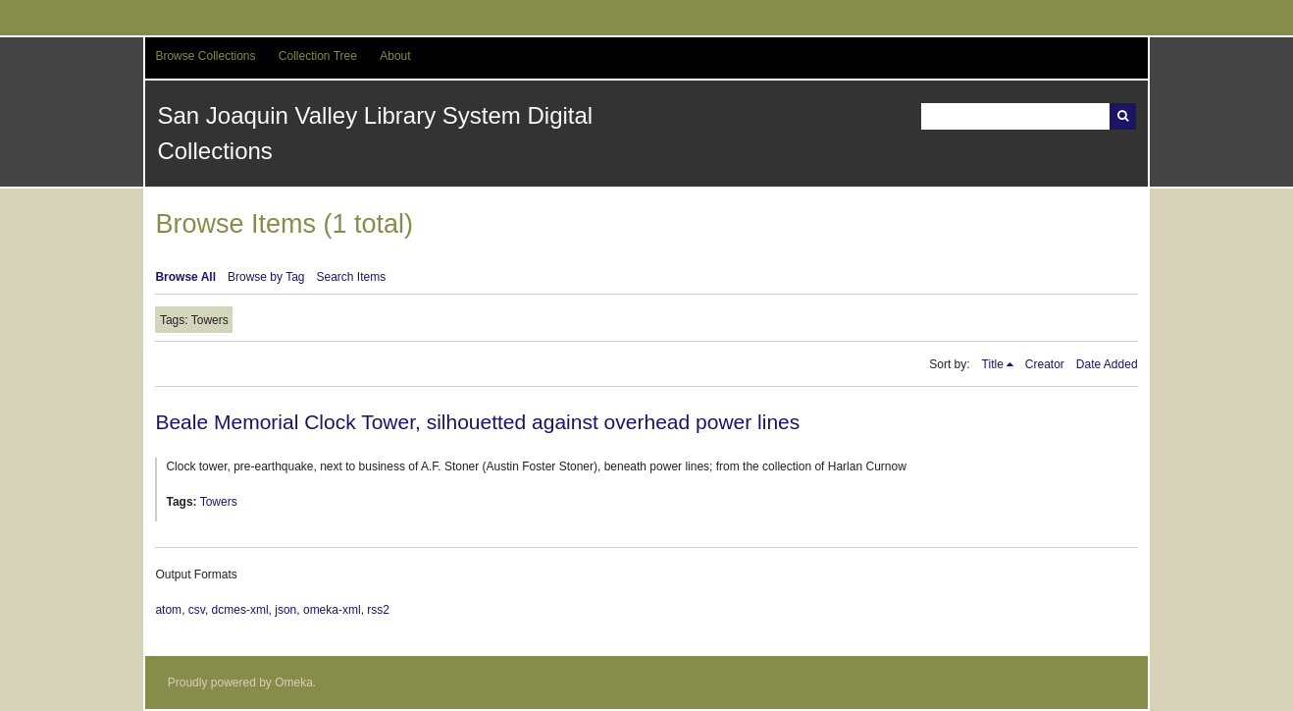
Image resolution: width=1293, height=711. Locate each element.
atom (168, 610)
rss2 (378, 610)
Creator (1044, 364)
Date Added (1107, 364)
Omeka (294, 682)
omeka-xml (332, 610)
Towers (218, 502)
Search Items (352, 277)
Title (993, 364)
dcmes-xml (240, 610)
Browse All (185, 277)
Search (1123, 116)
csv (196, 610)
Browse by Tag (266, 277)
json (285, 610)
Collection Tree (318, 56)
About (395, 56)
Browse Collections (205, 56)
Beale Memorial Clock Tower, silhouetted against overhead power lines (477, 421)
